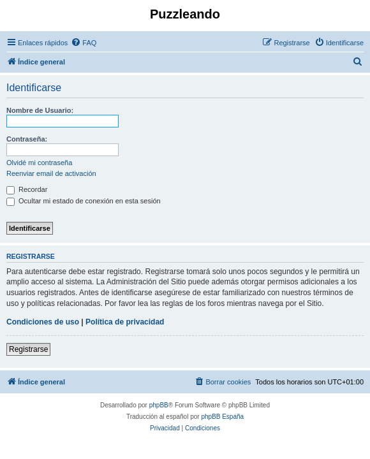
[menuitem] (83, 42)
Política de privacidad (124, 321)
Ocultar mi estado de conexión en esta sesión (83, 201)
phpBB (158, 405)
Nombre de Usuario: (39, 110)
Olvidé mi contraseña (39, 162)
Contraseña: (26, 139)
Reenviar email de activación (51, 173)
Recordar (26, 189)
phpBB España (222, 416)
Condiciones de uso (42, 321)
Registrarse (28, 349)
